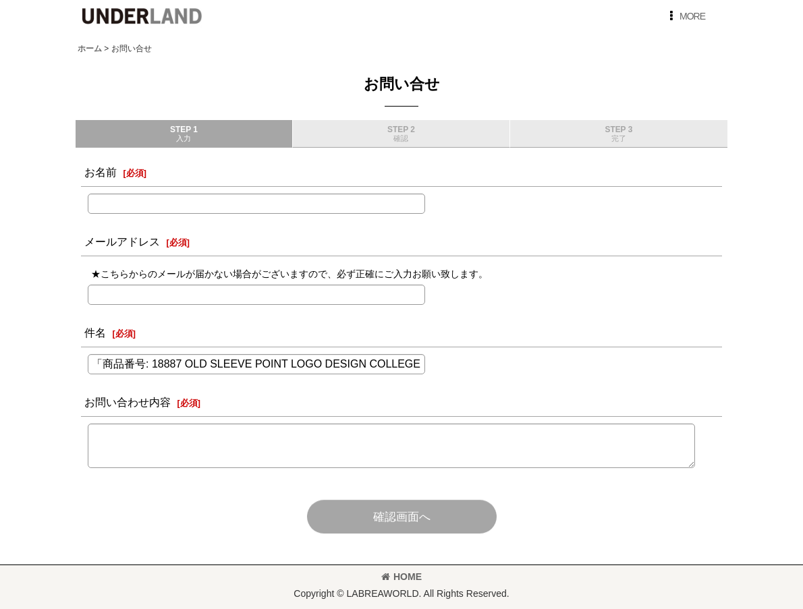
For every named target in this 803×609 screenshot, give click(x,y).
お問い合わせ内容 (127, 402)
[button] (685, 16)
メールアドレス (122, 241)
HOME (401, 576)
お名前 (100, 172)
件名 (95, 332)
